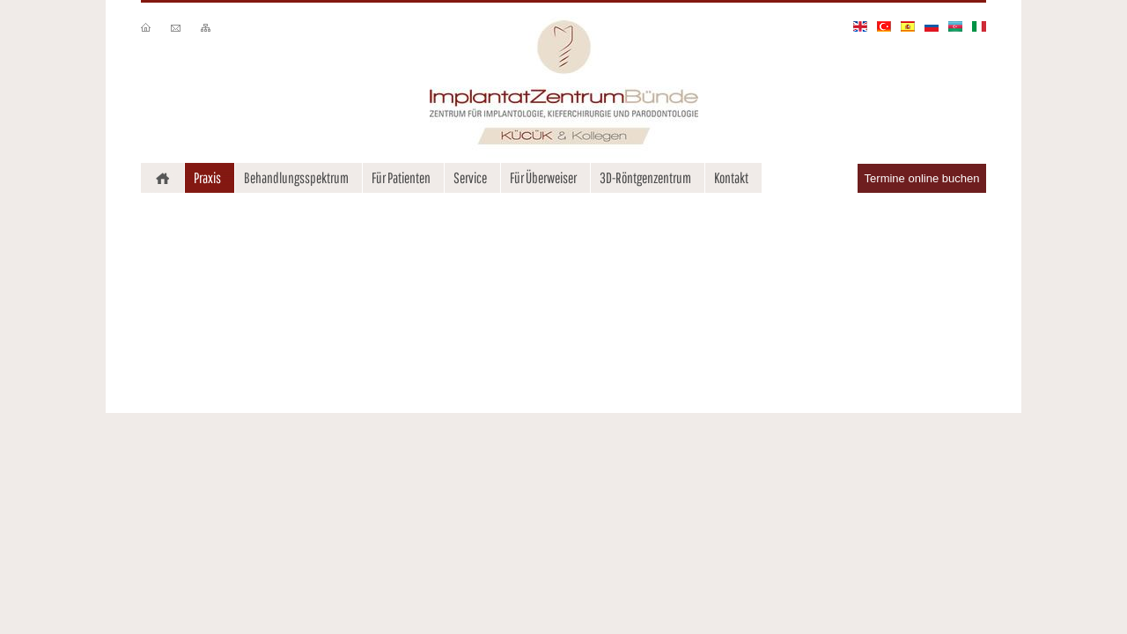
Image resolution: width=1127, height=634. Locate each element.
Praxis (207, 177)
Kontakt (731, 177)
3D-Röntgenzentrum (645, 177)
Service (470, 177)
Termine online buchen (922, 178)
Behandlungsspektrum (296, 177)
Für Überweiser (543, 177)
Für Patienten (401, 177)
